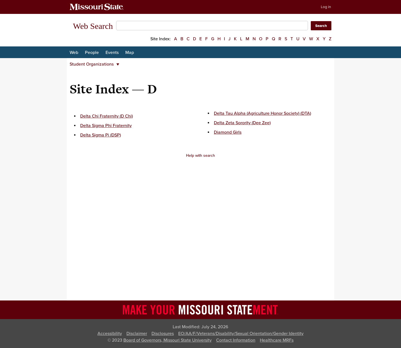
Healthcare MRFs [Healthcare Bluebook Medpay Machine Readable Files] (277, 340)
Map (129, 52)
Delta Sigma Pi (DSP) (100, 135)
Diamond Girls (227, 132)
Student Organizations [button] (94, 64)
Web (74, 52)
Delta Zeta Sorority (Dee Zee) (242, 123)
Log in (326, 7)
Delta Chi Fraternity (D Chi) (106, 116)
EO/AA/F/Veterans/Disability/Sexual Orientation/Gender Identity (241, 333)
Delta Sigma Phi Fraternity (106, 125)
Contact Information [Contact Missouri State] (235, 340)
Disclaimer (136, 333)
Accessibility (109, 333)
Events (112, 52)
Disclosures (162, 333)
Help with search (200, 155)
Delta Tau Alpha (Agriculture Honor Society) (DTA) (262, 113)
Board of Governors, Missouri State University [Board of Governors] (167, 340)
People (92, 52)
